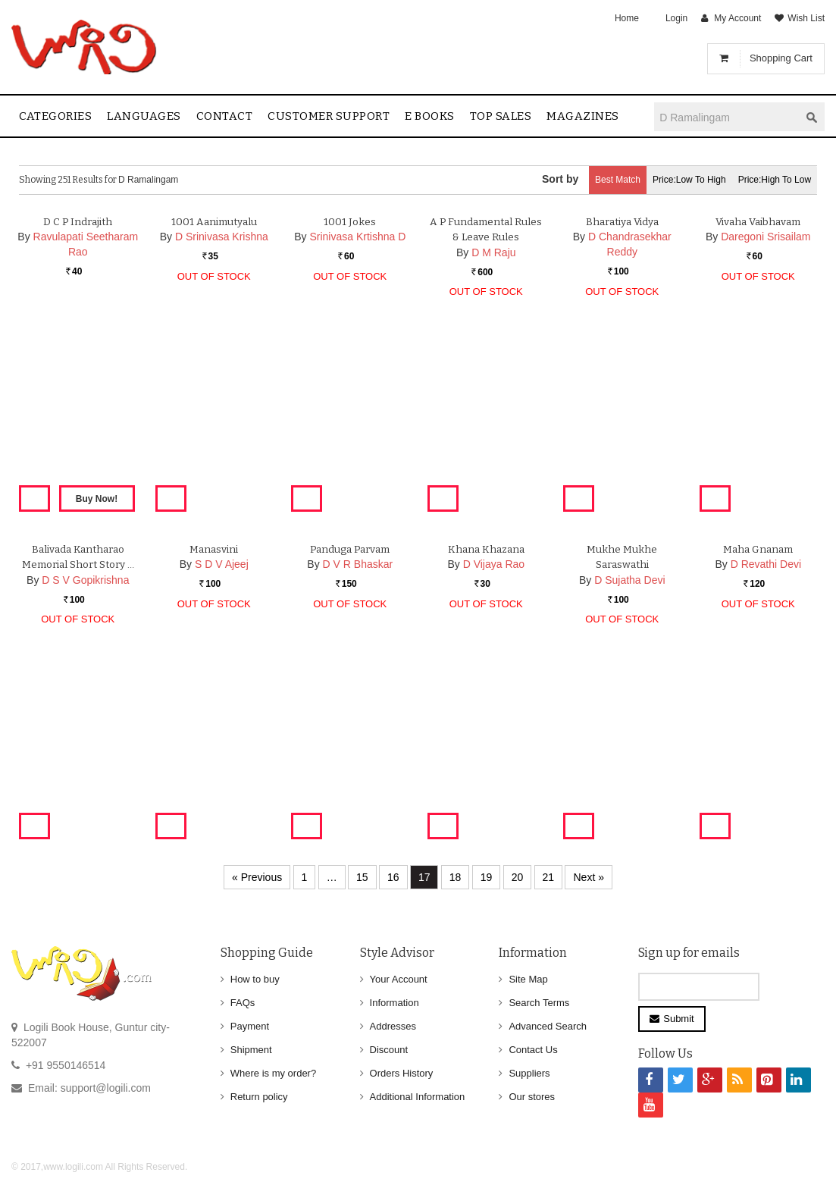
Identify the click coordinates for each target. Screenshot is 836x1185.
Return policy (259, 1096)
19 (487, 877)
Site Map (528, 979)
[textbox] (727, 117)
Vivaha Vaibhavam (758, 383)
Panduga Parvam (350, 710)
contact (224, 116)
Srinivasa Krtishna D (357, 399)
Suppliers (529, 1073)
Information (394, 1002)
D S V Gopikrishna (85, 758)
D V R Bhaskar (358, 726)
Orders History (402, 1073)
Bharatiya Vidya (622, 383)
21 (549, 877)
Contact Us (533, 1049)
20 (518, 877)
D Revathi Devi (766, 726)
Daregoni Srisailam (765, 399)
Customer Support (329, 116)
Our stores (532, 1096)
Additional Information (417, 1096)
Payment (249, 1026)
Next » (588, 877)
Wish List (806, 18)
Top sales (501, 116)
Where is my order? (273, 1073)
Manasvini (214, 710)
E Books (430, 116)
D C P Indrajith (78, 383)
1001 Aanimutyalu (214, 383)
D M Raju (493, 415)
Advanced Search (548, 1026)
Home (627, 18)
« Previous (257, 877)
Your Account (398, 979)
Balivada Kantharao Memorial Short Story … (78, 726)
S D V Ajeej (222, 726)
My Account (737, 18)
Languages (144, 116)
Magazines (582, 116)
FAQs (242, 1002)
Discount (389, 1049)
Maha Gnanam (758, 710)
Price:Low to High (673, 179)
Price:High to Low (769, 179)
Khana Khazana (485, 710)
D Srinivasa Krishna (221, 399)
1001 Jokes (350, 383)
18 (455, 877)
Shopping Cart (781, 58)
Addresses (393, 1026)
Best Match (590, 179)
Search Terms (539, 1002)
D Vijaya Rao (493, 726)
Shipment (251, 1049)
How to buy (255, 979)
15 (362, 877)
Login (676, 18)
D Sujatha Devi (629, 742)
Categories (55, 116)
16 (393, 877)
